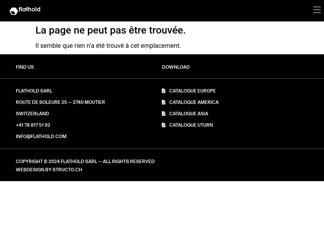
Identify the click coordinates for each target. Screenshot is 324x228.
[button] (176, 67)
